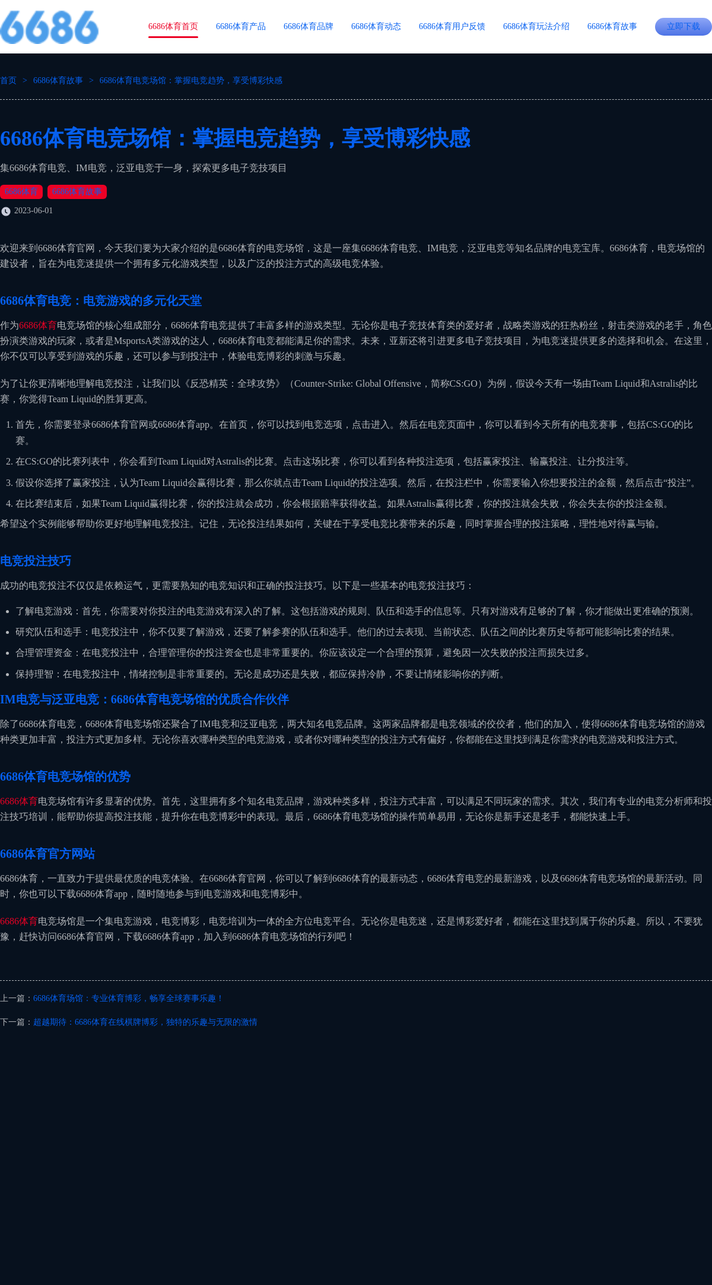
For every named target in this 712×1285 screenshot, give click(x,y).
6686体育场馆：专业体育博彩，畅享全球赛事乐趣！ (128, 998)
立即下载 (683, 26)
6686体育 (21, 191)
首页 (8, 80)
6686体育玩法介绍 (536, 26)
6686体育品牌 (308, 26)
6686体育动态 (376, 26)
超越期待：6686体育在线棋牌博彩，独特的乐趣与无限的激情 (145, 1022)
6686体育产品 (241, 26)
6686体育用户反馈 (452, 26)
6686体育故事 (612, 26)
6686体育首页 (173, 26)
